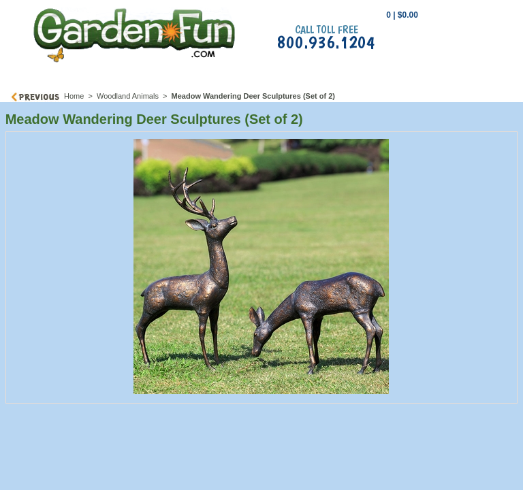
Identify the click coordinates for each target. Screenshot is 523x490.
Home (74, 96)
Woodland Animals (128, 96)
